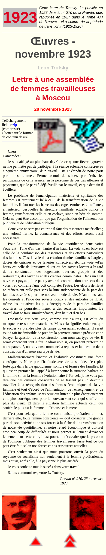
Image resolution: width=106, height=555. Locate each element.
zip (14, 125)
